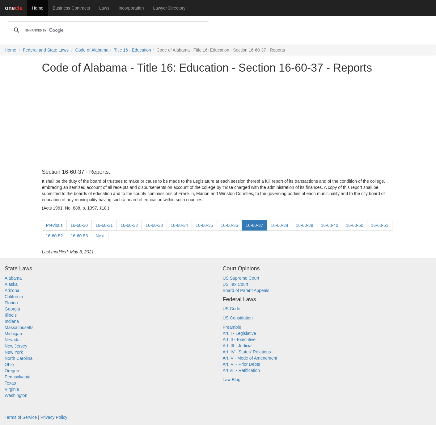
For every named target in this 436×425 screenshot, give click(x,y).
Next (100, 235)
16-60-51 (379, 225)
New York (14, 352)
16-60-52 (54, 235)
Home (37, 8)
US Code (231, 308)
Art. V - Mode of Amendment (250, 358)
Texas (10, 383)
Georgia (12, 308)
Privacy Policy (53, 417)
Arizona (12, 290)
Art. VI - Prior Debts (241, 364)
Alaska (11, 284)
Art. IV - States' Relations (247, 351)
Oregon (12, 370)
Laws (104, 8)
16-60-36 (229, 225)
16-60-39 (304, 225)
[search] (107, 30)
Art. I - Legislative (239, 333)
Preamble (232, 327)
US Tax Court (235, 284)
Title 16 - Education (132, 50)
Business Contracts (71, 8)
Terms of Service (21, 417)
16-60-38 (279, 225)
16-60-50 (354, 225)
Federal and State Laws (46, 50)
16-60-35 (204, 225)
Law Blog (232, 379)
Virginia (12, 389)
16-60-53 (79, 235)
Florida (11, 302)
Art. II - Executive (239, 339)
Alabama (13, 278)
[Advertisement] (218, 121)
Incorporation (131, 8)
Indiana (12, 321)
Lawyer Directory (169, 8)
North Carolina (18, 358)
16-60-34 (179, 225)
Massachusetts (19, 327)
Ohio (9, 364)
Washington (16, 395)
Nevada (12, 339)
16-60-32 (129, 225)
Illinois (11, 315)
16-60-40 (329, 225)
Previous (54, 225)
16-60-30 (79, 225)
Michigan (13, 333)
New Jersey (16, 346)
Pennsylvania (17, 376)
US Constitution (238, 317)
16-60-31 (104, 225)
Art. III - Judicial (237, 345)
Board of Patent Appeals (246, 290)
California (14, 296)
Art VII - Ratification (241, 370)
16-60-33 (154, 225)
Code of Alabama (91, 50)
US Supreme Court (241, 278)
